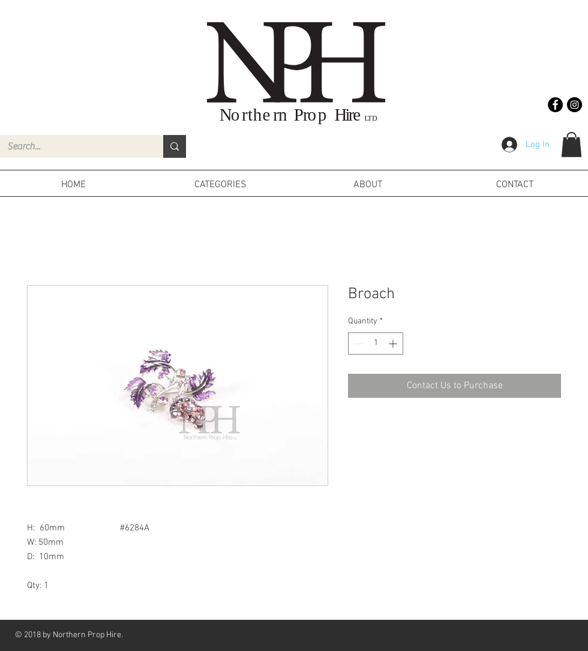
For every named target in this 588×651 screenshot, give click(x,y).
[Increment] (393, 343)
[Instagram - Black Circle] (574, 104)
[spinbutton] (375, 343)
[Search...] (72, 146)
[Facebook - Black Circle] (555, 104)
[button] (571, 144)
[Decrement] (357, 343)
